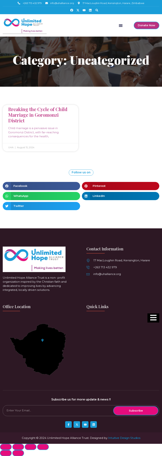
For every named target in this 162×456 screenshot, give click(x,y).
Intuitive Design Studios (124, 437)
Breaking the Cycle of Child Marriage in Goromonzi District (37, 114)
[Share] (18, 447)
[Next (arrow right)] (18, 453)
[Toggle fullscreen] (30, 447)
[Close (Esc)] (6, 447)
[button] (97, 10)
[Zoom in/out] (43, 447)
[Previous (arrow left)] (6, 453)
